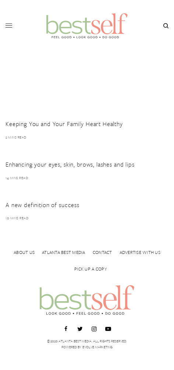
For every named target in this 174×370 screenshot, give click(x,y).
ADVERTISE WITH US (140, 252)
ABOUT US (24, 252)
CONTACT (102, 252)
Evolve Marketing (97, 346)
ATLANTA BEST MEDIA (63, 252)
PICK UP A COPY (90, 268)
